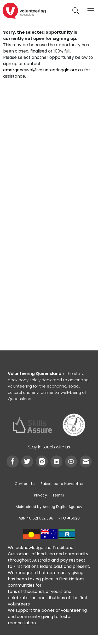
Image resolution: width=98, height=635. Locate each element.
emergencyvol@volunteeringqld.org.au (43, 70)
